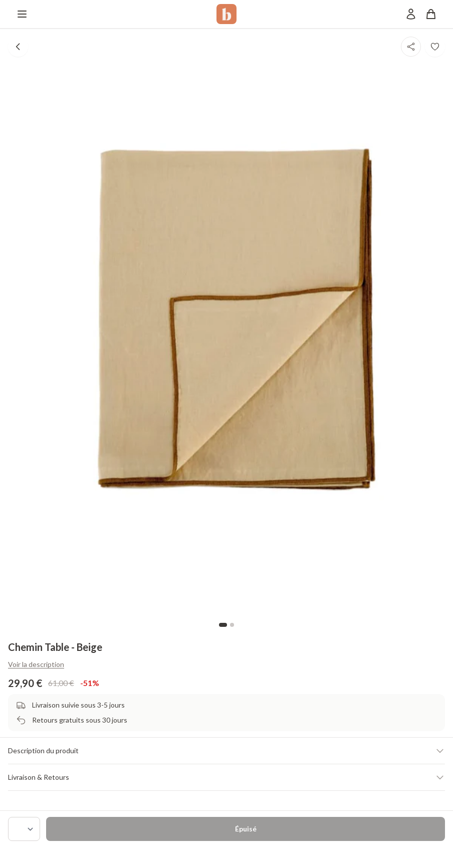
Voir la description (36, 664)
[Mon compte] (411, 14)
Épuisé (246, 828)
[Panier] (431, 14)
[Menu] (22, 14)
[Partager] (411, 47)
